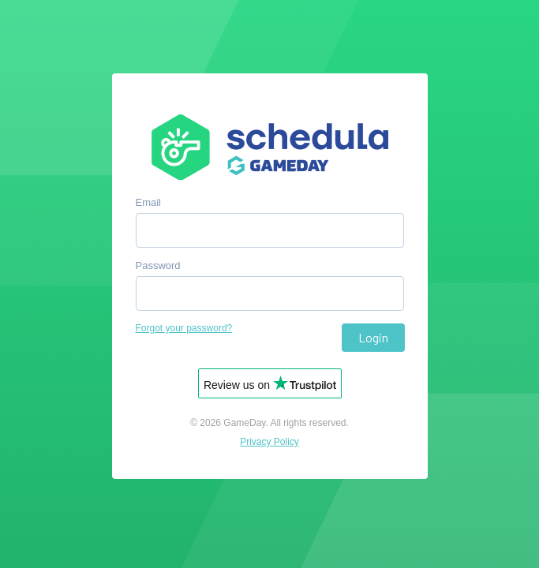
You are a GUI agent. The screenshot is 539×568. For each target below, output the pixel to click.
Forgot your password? (184, 328)
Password (158, 265)
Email (149, 202)
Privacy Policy (269, 441)
